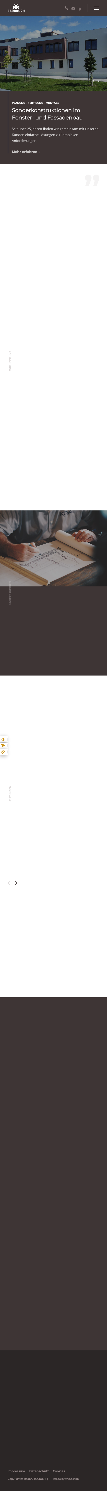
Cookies (59, 1471)
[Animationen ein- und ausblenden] (3, 752)
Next (98, 80)
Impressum (16, 1471)
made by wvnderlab (66, 1478)
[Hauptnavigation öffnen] (93, 8)
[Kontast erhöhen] (3, 739)
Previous (94, 80)
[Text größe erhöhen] (3, 746)
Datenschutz (39, 1471)
